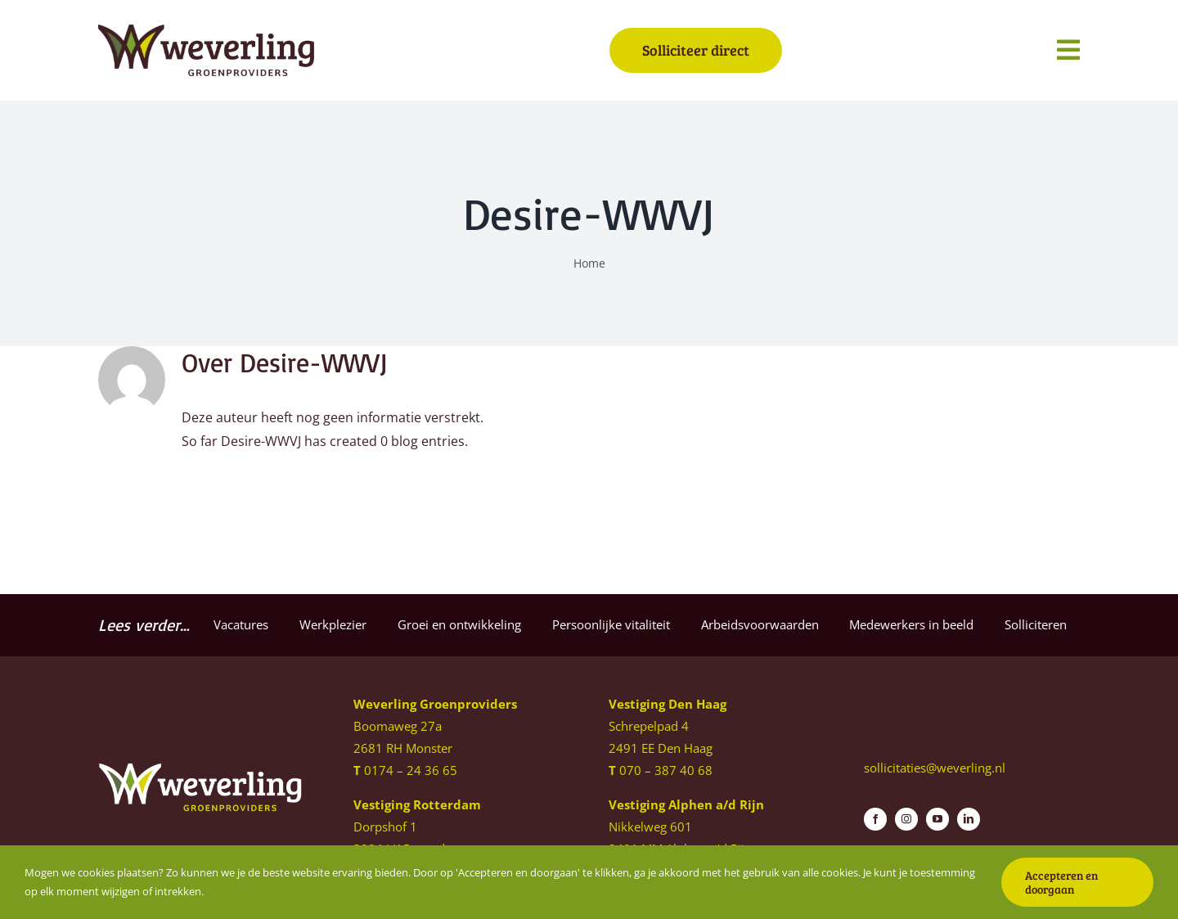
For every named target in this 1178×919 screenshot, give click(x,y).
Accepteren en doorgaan (1061, 882)
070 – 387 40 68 (666, 770)
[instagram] (906, 819)
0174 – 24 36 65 (410, 770)
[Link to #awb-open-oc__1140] (1068, 50)
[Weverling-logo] (206, 31)
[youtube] (937, 819)
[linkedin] (968, 819)
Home (589, 263)
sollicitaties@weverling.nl (934, 767)
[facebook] (875, 819)
